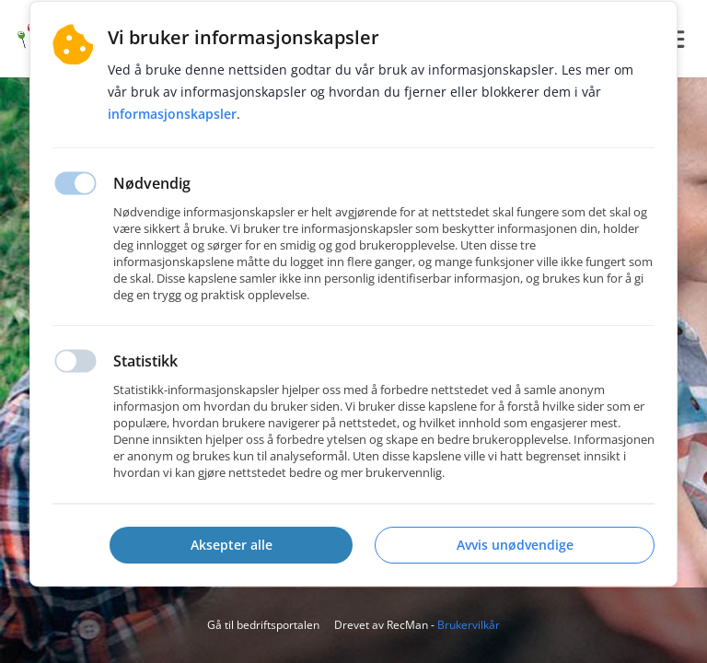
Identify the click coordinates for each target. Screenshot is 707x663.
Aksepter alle (231, 544)
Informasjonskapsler (172, 113)
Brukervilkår (468, 625)
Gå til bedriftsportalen (263, 625)
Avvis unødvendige (515, 544)
